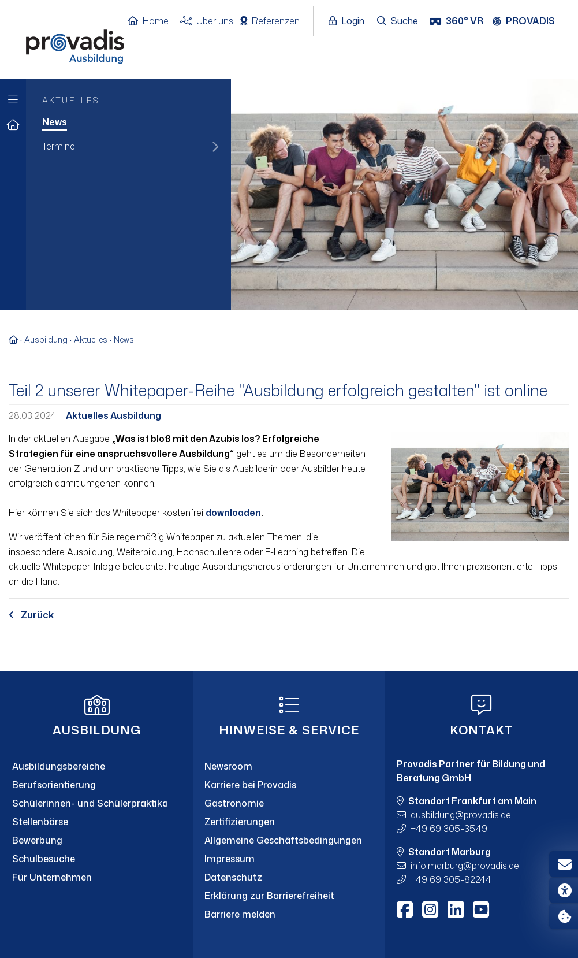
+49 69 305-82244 (451, 879)
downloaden (233, 512)
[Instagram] (430, 909)
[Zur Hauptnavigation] (13, 97)
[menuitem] (128, 123)
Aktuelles (90, 339)
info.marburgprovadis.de (465, 865)
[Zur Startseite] (13, 125)
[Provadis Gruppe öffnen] (529, 21)
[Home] (154, 21)
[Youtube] (481, 909)
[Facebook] (405, 909)
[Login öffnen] (349, 21)
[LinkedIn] (456, 909)
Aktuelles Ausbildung (113, 415)
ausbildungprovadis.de (461, 814)
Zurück (31, 614)
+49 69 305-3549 (449, 828)
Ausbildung (46, 339)
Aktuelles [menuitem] (70, 100)
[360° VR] (458, 21)
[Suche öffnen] (398, 21)
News (124, 339)
